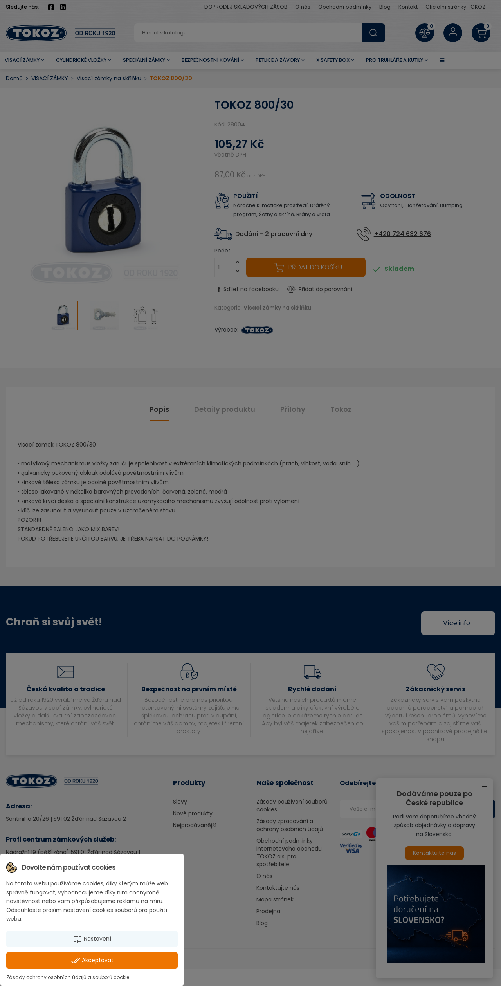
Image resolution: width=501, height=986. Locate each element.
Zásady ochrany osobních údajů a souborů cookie (67, 977)
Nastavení (92, 939)
